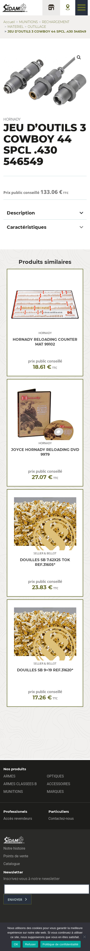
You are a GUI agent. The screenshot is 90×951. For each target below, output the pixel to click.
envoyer (15, 899)
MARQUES (55, 791)
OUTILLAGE (37, 27)
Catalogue (11, 864)
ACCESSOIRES (58, 784)
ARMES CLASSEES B (20, 784)
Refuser (30, 944)
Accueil (9, 22)
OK (16, 944)
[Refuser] (84, 936)
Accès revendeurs (17, 818)
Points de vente (15, 856)
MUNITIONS (28, 22)
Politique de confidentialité (60, 944)
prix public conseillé (45, 364)
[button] (79, 57)
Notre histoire (14, 848)
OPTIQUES (55, 776)
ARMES (9, 776)
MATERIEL (15, 27)
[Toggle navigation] (81, 7)
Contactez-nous (61, 818)
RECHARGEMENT (55, 22)
